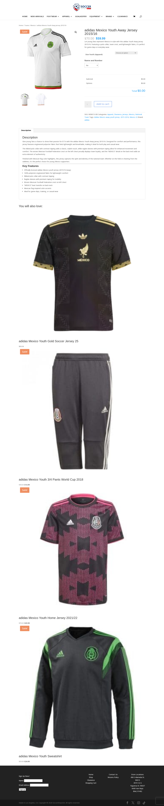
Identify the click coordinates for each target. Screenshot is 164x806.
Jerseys (125, 114)
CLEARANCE (122, 16)
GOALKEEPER (81, 16)
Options (89, 83)
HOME (25, 16)
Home (21, 25)
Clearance (118, 114)
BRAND (109, 16)
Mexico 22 (134, 117)
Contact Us (113, 774)
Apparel (110, 114)
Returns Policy (113, 777)
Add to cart (102, 104)
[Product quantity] (88, 104)
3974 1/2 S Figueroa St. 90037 (137, 784)
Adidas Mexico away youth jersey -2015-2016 (111, 117)
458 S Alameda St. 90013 (137, 778)
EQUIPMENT (95, 16)
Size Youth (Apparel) (94, 54)
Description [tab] (26, 130)
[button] (76, 32)
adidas (87, 120)
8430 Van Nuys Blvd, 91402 (137, 789)
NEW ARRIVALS (37, 16)
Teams (26, 25)
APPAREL (66, 16)
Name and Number (93, 60)
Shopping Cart (90, 783)
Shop (91, 777)
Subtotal (89, 79)
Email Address (24, 785)
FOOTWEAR (52, 16)
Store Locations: (137, 774)
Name (21, 780)
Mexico (33, 25)
